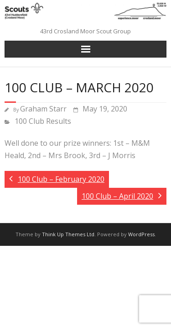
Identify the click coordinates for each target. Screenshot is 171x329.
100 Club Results (43, 121)
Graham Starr (43, 109)
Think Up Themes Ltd (68, 234)
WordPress (141, 234)
